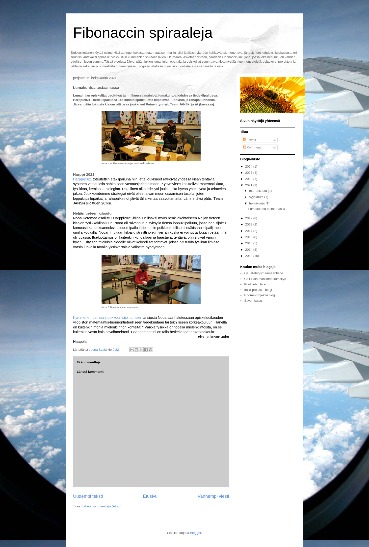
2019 (249, 218)
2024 (249, 166)
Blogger (195, 533)
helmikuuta (257, 203)
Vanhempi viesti (213, 496)
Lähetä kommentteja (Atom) (101, 506)
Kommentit (253, 147)
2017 (249, 231)
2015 (249, 243)
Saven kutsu (253, 300)
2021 (249, 185)
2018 (249, 224)
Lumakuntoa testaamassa (266, 209)
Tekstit (249, 140)
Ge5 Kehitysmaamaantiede (263, 273)
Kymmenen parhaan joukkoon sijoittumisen (107, 318)
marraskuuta (258, 191)
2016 (249, 237)
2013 (249, 256)
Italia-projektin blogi (258, 290)
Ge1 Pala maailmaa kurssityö (265, 279)
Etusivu (150, 496)
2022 (249, 179)
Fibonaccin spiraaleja (143, 32)
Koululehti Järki (255, 284)
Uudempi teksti (88, 496)
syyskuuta (256, 197)
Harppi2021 (82, 179)
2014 (249, 249)
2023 (249, 172)
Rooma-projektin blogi (259, 295)
